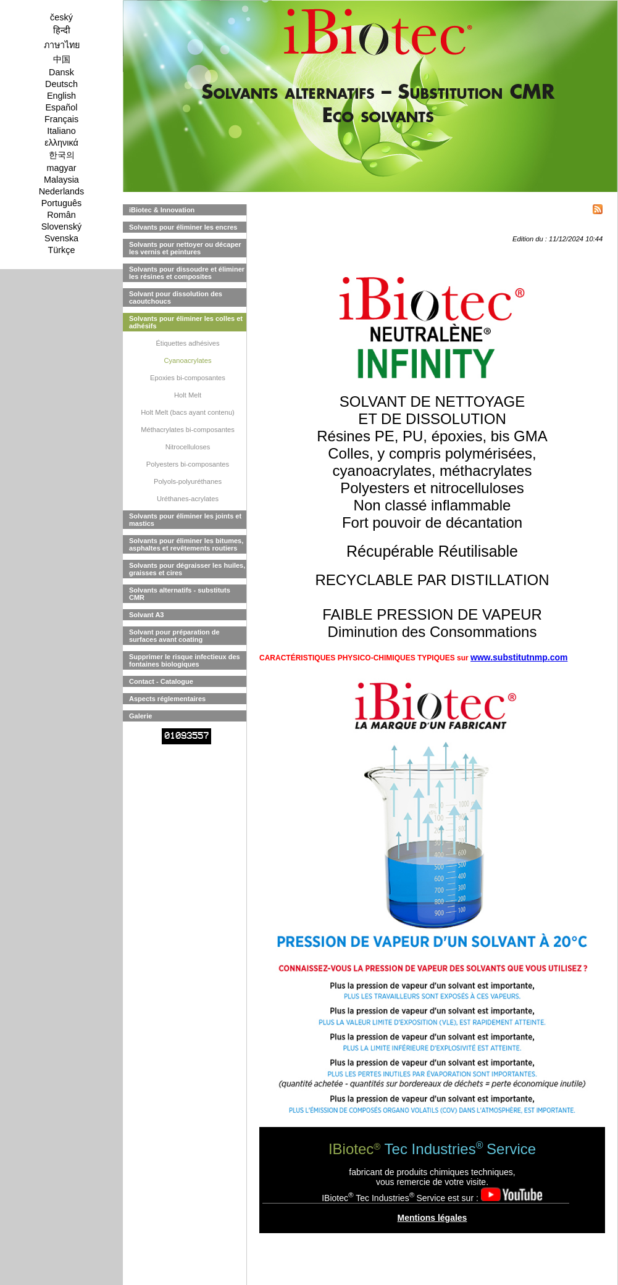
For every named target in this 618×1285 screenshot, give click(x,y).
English (61, 96)
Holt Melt (187, 395)
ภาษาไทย (62, 45)
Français (61, 119)
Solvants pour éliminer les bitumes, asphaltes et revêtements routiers (186, 544)
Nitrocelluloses (188, 447)
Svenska (61, 238)
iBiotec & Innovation (161, 210)
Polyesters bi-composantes (187, 464)
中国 (61, 59)
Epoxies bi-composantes (187, 377)
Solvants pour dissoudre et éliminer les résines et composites (186, 272)
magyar (62, 168)
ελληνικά (61, 143)
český (61, 17)
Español (61, 107)
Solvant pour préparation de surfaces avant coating (174, 635)
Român (61, 215)
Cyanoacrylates (187, 360)
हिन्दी (61, 30)
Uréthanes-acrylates (188, 498)
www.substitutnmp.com (518, 657)
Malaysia (61, 180)
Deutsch (61, 84)
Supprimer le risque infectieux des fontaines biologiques (184, 660)
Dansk (61, 72)
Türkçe (61, 250)
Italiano (61, 131)
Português (61, 203)
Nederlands (62, 191)
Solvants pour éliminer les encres (183, 227)
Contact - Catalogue (161, 681)
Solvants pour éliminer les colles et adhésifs (186, 322)
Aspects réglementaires (167, 698)
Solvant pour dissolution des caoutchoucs (175, 297)
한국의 (62, 155)
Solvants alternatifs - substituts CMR (179, 593)
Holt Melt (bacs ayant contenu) (188, 412)
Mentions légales (432, 1218)
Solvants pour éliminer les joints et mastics (185, 519)
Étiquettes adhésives (187, 343)
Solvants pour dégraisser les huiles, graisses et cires (187, 569)
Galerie (140, 716)
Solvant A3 (146, 614)
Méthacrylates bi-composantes (188, 429)
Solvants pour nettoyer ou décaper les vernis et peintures (185, 248)
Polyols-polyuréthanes (188, 481)
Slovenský (61, 226)
